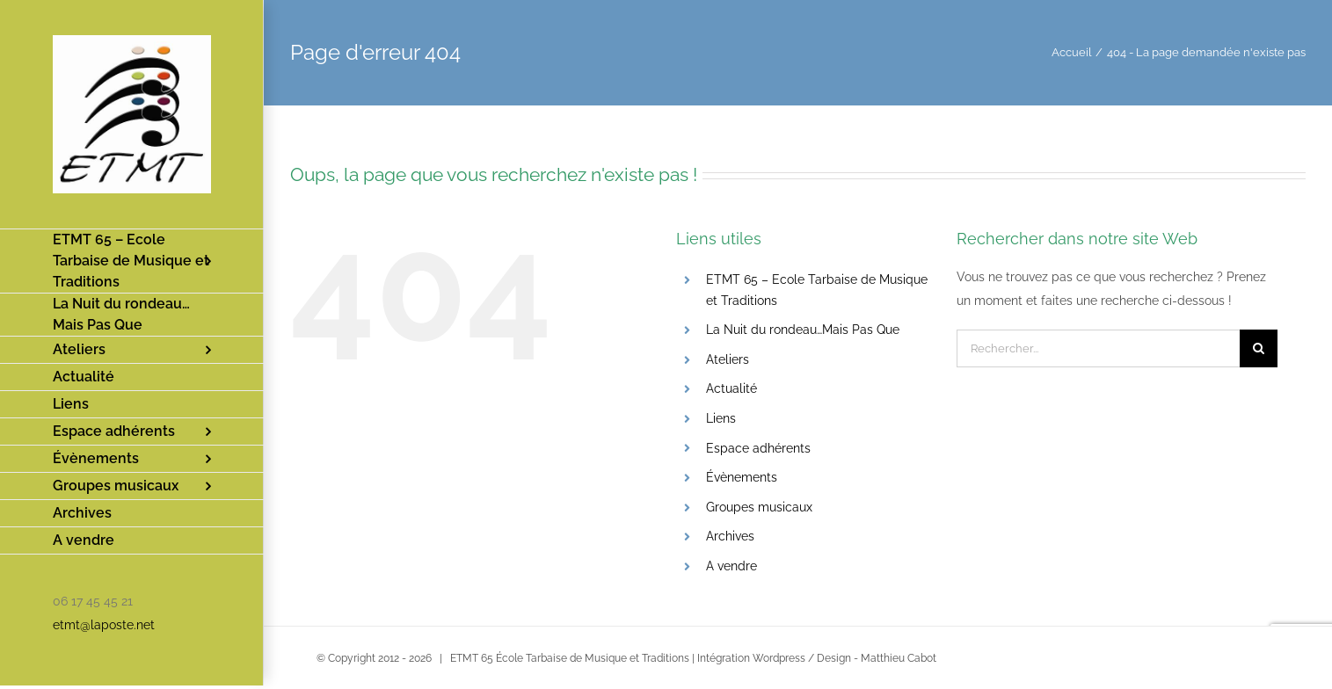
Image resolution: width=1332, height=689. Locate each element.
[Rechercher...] (1098, 348)
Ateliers (727, 359)
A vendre (731, 566)
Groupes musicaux (759, 507)
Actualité (731, 388)
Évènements (741, 477)
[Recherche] (1258, 348)
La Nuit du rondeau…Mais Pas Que (802, 330)
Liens (721, 418)
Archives (730, 536)
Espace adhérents (758, 448)
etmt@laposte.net (104, 625)
